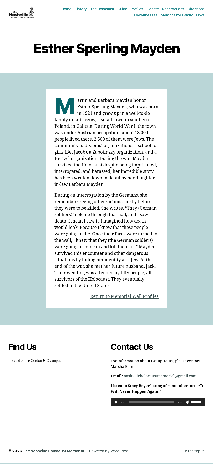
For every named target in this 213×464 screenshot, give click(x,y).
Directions (196, 9)
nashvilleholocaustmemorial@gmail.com (160, 377)
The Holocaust (102, 9)
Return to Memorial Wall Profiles (124, 298)
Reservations (173, 9)
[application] (158, 403)
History (81, 9)
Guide (122, 9)
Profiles (137, 9)
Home (66, 9)
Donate (153, 9)
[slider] (151, 404)
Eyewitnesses (145, 16)
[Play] (116, 403)
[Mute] (188, 403)
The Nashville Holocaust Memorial (53, 452)
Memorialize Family (177, 16)
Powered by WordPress (109, 452)
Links (200, 16)
